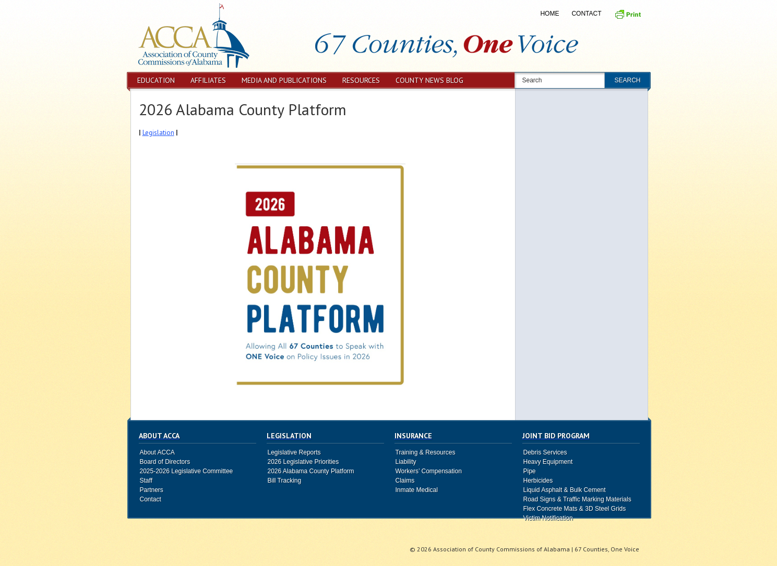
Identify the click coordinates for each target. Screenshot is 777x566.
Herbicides (538, 480)
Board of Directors (165, 461)
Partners (151, 490)
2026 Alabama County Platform (242, 109)
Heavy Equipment (548, 461)
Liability (406, 461)
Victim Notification (548, 518)
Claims (405, 480)
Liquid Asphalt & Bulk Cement (564, 490)
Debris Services (545, 452)
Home (549, 13)
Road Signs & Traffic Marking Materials (577, 499)
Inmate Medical (417, 490)
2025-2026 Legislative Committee (186, 471)
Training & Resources (426, 452)
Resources (361, 80)
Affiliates (208, 80)
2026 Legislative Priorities (303, 461)
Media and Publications (284, 80)
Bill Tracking (285, 480)
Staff (146, 480)
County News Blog (429, 80)
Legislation (158, 132)
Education (156, 80)
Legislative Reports (294, 452)
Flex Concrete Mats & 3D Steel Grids (574, 508)
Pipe (529, 471)
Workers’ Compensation (429, 471)
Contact (586, 13)
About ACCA (157, 452)
